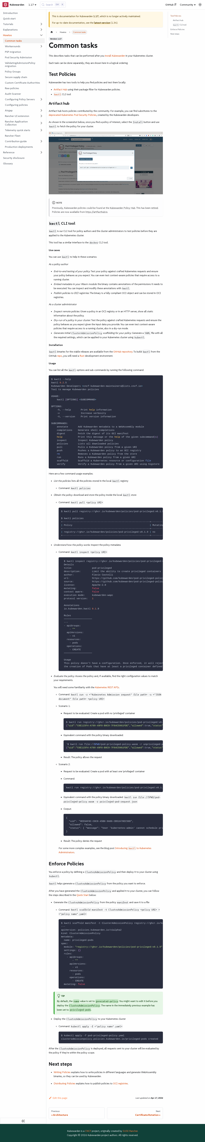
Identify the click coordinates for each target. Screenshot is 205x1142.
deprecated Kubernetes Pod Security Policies (72, 114)
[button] (23, 24)
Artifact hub (178, 20)
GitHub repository (123, 351)
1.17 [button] (31, 4)
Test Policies (175, 15)
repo (59, 355)
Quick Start (83, 895)
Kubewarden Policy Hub (122, 207)
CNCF (88, 1130)
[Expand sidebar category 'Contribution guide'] (41, 141)
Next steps (174, 34)
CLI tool (179, 24)
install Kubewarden (115, 55)
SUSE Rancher (130, 1130)
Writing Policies (62, 1072)
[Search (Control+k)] (53, 5)
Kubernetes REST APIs (107, 687)
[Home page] (52, 32)
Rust (82, 355)
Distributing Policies (64, 1083)
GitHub (170, 4)
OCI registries (120, 1083)
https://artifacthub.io (97, 211)
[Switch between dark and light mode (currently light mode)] (200, 4)
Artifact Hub (60, 89)
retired (154, 207)
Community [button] (186, 4)
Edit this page (58, 1097)
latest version (102, 22)
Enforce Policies (177, 29)
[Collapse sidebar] (23, 1121)
